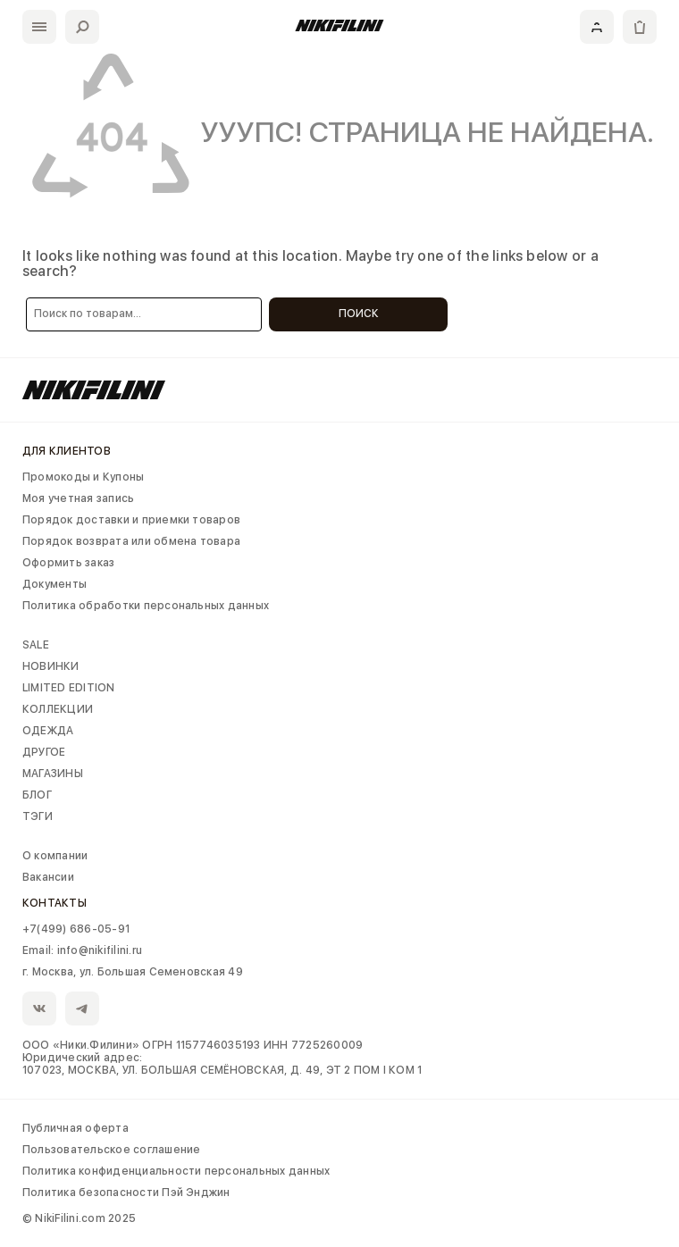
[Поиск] (82, 27)
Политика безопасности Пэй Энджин (126, 1192)
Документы (54, 584)
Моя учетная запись (78, 498)
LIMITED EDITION (68, 688)
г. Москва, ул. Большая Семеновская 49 (132, 972)
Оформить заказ (68, 563)
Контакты (54, 903)
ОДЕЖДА (47, 731)
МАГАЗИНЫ (52, 774)
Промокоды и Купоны (83, 477)
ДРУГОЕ (43, 752)
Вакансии (48, 877)
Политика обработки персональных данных (145, 606)
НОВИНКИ (51, 666)
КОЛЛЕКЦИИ (57, 709)
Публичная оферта (75, 1128)
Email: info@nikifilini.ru (82, 950)
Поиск (359, 313)
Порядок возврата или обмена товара (131, 541)
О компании (55, 856)
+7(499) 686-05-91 (76, 929)
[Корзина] (640, 27)
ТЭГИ (37, 816)
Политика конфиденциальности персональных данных (176, 1171)
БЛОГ (37, 795)
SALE (35, 645)
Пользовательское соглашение (111, 1149)
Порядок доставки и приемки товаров (131, 520)
